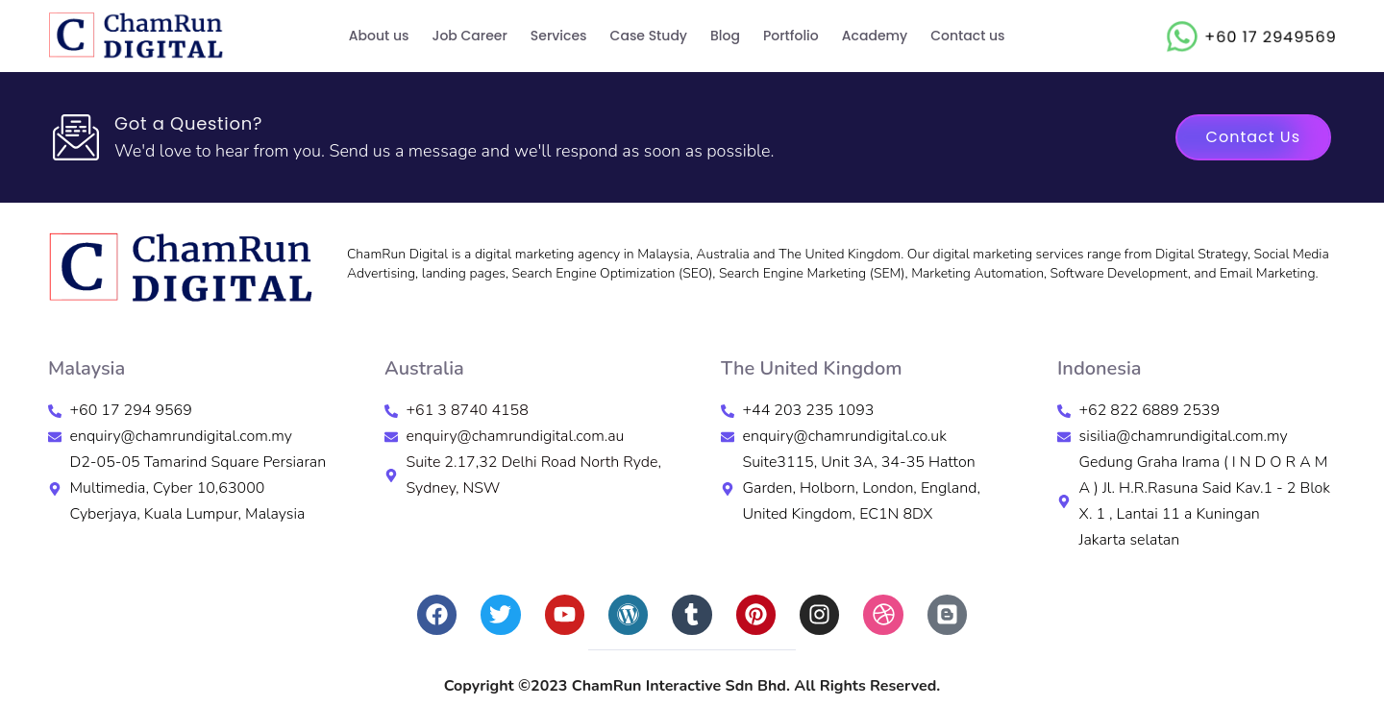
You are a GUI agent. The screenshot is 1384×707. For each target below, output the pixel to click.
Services (559, 35)
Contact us (967, 35)
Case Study (648, 35)
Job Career (469, 35)
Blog (725, 35)
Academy (874, 35)
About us (379, 35)
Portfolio (791, 35)
